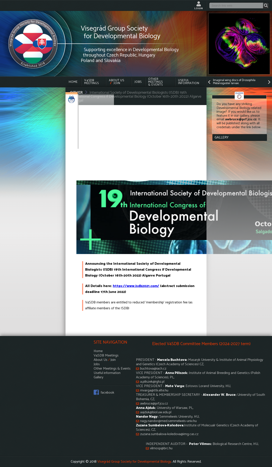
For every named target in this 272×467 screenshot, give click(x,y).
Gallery (222, 137)
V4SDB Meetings (91, 82)
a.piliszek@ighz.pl (152, 382)
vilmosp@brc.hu (161, 448)
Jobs (138, 82)
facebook (107, 392)
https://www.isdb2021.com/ (136, 286)
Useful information (188, 82)
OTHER (76, 92)
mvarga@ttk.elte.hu (154, 390)
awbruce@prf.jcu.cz (154, 403)
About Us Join (116, 82)
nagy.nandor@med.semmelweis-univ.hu (168, 421)
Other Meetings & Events (155, 82)
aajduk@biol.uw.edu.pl (155, 412)
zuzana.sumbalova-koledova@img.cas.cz (169, 434)
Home (73, 82)
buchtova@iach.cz (153, 369)
